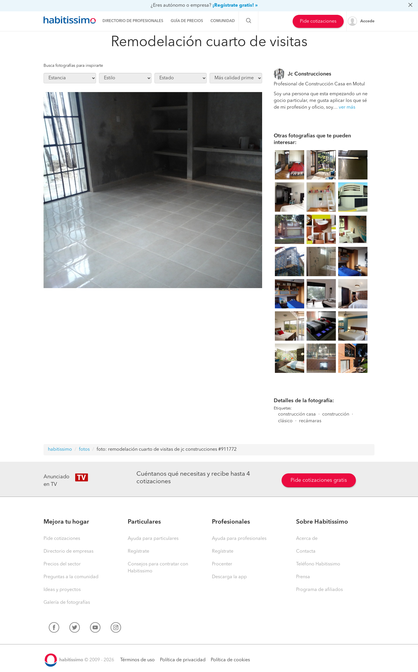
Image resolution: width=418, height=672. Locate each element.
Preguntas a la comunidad (71, 577)
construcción (335, 414)
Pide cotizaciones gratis (319, 480)
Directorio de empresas (68, 551)
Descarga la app (229, 577)
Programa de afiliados (319, 589)
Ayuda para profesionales (239, 538)
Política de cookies (230, 660)
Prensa (303, 577)
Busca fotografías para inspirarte (73, 66)
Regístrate (138, 551)
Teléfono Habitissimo (318, 564)
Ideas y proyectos (62, 589)
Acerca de (307, 538)
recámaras (310, 421)
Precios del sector (62, 564)
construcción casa (297, 414)
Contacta (306, 551)
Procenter (222, 564)
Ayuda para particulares (153, 538)
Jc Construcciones (309, 74)
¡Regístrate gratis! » (235, 5)
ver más (347, 107)
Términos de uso (137, 660)
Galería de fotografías (67, 602)
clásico (285, 421)
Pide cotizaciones (318, 21)
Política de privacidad (183, 660)
